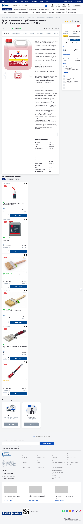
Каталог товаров (9, 17)
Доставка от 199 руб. (71, 457)
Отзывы (32, 33)
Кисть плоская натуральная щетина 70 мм (12, 310)
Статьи (38, 464)
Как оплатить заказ (41, 459)
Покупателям (40, 453)
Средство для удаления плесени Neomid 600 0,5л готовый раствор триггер (13, 204)
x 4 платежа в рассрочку (74, 36)
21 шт (20, 28)
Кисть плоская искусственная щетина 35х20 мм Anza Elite (14, 383)
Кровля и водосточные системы (39, 12)
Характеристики (16, 33)
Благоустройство (72, 12)
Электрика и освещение (23, 12)
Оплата (21, 1)
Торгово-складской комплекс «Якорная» (13, 495)
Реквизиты (24, 462)
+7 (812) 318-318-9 (68, 1)
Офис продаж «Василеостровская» (63, 495)
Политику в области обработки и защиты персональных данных (33, 447)
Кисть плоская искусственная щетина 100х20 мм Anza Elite (15, 347)
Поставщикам (25, 459)
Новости (24, 460)
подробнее (11, 424)
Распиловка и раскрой (57, 470)
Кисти (17, 179)
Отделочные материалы (44, 9)
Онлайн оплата (77, 5)
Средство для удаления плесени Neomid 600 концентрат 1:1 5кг (12, 240)
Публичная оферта (26, 467)
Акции (3, 1)
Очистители (10, 179)
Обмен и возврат (40, 467)
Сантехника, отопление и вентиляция (57, 12)
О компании (34, 1)
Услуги (8, 1)
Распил (53, 459)
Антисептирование (56, 477)
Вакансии (48, 1)
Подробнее (47, 135)
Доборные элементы (56, 478)
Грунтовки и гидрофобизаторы (28, 17)
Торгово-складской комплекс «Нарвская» (38, 495)
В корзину (75, 40)
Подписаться (47, 444)
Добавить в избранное (42, 469)
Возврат (27, 1)
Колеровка (54, 457)
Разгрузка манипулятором (57, 472)
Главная (3, 17)
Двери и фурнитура (72, 9)
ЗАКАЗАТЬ (31, 424)
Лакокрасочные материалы (59, 9)
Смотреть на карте (8, 500)
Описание (6, 33)
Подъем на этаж (55, 474)
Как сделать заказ (41, 457)
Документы (40, 33)
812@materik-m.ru (6, 475)
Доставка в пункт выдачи (57, 456)
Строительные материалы (20, 9)
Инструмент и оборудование (9, 12)
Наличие (25, 33)
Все (4, 179)
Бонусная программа (41, 456)
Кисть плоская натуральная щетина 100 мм (12, 275)
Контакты (41, 1)
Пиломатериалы (32, 9)
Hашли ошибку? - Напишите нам (41, 436)
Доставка (15, 1)
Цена (4, 208)
